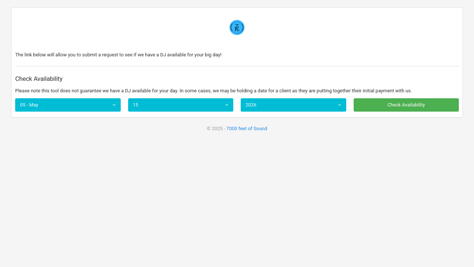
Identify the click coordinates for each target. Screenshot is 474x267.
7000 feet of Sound (246, 128)
